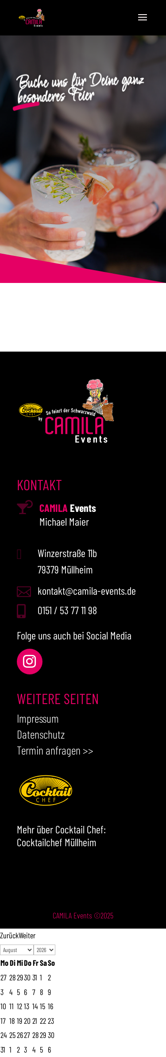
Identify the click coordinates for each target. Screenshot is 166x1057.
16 (50, 1006)
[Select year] (44, 950)
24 (3, 1035)
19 (19, 1021)
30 (51, 1035)
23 (51, 1021)
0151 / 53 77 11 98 (67, 610)
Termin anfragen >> (55, 750)
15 (42, 1006)
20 (27, 1021)
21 (34, 1021)
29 (43, 1035)
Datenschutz (41, 734)
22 (43, 1021)
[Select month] (17, 950)
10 (3, 1006)
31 (2, 1049)
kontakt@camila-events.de (87, 590)
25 (12, 1035)
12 (19, 1006)
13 (26, 1006)
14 (35, 1006)
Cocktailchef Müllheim (57, 842)
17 (3, 1021)
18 (12, 1021)
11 (11, 1006)
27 (27, 1035)
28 (35, 1035)
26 (20, 1035)
